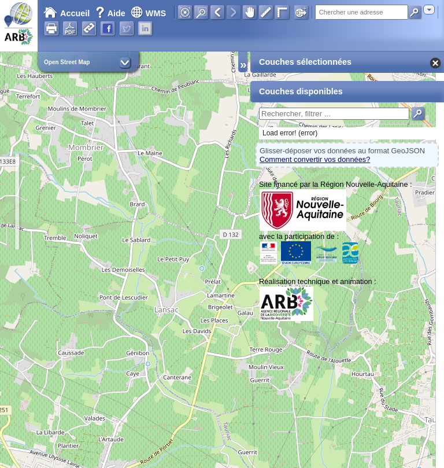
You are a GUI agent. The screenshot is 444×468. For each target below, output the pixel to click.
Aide (111, 13)
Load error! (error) (289, 133)
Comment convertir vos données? (315, 159)
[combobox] (429, 9)
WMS (148, 13)
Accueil (66, 13)
